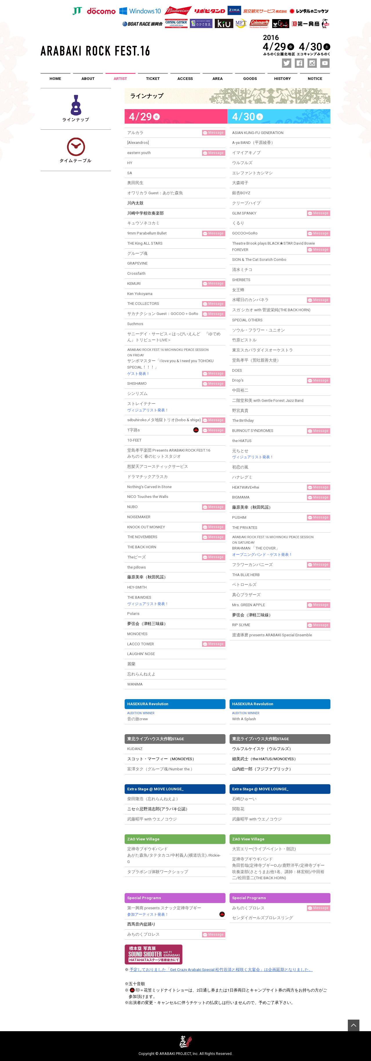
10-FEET (134, 440)
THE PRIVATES (244, 527)
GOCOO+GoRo (245, 233)
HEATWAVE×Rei (245, 487)
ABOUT (87, 78)
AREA (217, 78)
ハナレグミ (242, 477)
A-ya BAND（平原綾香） (253, 142)
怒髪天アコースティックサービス (157, 466)
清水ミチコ (242, 269)
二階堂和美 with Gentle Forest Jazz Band (267, 400)
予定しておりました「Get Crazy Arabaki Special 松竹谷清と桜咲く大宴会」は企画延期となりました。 (221, 969)
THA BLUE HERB (246, 574)
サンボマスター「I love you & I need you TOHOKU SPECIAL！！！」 (175, 362)
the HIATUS (242, 440)
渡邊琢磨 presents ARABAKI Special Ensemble (272, 635)
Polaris (133, 613)
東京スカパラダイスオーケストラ (262, 350)
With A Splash (280, 716)
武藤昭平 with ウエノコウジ (152, 819)
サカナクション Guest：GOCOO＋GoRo (162, 313)
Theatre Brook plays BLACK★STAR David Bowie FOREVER (273, 246)
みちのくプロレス (143, 934)
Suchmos (135, 323)
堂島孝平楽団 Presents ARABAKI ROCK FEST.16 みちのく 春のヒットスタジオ (168, 453)
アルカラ (135, 132)
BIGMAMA (241, 497)
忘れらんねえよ (141, 674)
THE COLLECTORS (143, 303)
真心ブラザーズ (246, 594)
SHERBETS (241, 279)
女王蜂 (238, 289)
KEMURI (134, 283)
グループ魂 (137, 253)
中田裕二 (240, 390)
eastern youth (139, 152)
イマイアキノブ (246, 152)
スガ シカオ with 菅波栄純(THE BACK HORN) (271, 309)
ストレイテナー (148, 407)
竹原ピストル (244, 340)
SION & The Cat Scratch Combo (259, 259)
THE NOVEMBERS (142, 536)
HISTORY (282, 78)
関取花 (238, 809)
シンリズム (137, 393)
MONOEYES (137, 633)
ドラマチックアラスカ (147, 476)
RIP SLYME (241, 624)
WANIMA (135, 684)
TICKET (153, 78)
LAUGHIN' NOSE (141, 653)
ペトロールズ (244, 584)
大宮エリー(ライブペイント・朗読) (264, 848)
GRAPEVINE (137, 263)
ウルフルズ (242, 162)
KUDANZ (135, 748)
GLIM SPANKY (244, 213)
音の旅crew (175, 716)
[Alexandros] (138, 142)
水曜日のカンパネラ (250, 299)
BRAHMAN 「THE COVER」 (280, 546)
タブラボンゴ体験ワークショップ (157, 871)
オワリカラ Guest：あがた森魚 (155, 192)
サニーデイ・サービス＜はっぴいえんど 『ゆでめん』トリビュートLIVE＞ (174, 336)
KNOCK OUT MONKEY (146, 527)
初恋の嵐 (240, 467)
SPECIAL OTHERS (247, 320)
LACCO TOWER (140, 644)
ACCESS (185, 78)
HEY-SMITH (137, 587)
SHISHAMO (137, 383)
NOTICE (315, 78)
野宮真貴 (240, 410)
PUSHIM (239, 517)
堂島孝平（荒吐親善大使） (256, 360)
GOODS (250, 78)
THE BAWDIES (148, 601)
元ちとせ (253, 454)
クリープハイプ (246, 203)
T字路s (133, 430)
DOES (237, 370)
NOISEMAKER (138, 516)
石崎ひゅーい (244, 798)
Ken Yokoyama (139, 293)
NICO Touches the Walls (147, 496)
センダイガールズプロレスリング (262, 917)
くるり (238, 223)
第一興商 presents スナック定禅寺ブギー (164, 911)
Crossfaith (136, 273)
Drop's (237, 380)
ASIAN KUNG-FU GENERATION (257, 132)
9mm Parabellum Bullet (147, 233)
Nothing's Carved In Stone (149, 486)
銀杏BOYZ (241, 192)
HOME (55, 78)
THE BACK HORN (141, 547)
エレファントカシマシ (252, 173)
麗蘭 (131, 663)
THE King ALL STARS (145, 243)
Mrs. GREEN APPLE (248, 604)
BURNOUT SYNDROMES (252, 430)
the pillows (136, 567)
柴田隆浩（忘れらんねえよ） (153, 798)
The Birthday (243, 420)
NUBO (132, 506)
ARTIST (120, 78)
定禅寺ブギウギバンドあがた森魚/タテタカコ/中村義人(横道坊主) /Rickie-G (174, 855)
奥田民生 (135, 182)
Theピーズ (136, 557)
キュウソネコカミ (143, 223)
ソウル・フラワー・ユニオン (258, 330)
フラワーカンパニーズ (252, 564)
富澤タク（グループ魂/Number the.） (160, 769)
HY (129, 162)
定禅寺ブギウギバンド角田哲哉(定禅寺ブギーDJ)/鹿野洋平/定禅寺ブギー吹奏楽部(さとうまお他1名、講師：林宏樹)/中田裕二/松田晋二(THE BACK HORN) (278, 868)
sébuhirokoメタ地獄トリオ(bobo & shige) (164, 419)
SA (129, 173)
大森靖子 (240, 182)
